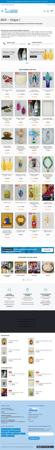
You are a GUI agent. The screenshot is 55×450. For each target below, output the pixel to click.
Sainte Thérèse (16, 433)
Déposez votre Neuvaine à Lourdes (47, 203)
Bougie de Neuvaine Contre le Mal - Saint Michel (34, 203)
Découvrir (47, 250)
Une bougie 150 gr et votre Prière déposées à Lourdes (34, 119)
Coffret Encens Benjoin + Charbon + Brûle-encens (7, 119)
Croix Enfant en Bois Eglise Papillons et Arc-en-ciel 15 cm (34, 147)
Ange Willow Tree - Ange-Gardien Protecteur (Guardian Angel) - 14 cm (20, 148)
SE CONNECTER (50, 4)
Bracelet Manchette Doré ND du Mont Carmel (44, 350)
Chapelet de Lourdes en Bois (7, 91)
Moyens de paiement (33, 417)
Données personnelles (33, 416)
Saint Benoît (4, 435)
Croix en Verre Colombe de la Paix (47, 91)
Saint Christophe (11, 435)
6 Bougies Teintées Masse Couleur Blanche (47, 119)
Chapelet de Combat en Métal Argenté (34, 175)
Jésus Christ (4, 433)
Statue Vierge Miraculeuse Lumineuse (34, 91)
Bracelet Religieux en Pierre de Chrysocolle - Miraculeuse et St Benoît (48, 176)
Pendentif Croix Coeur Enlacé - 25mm (48, 231)
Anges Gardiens (5, 431)
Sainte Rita (9, 433)
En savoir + (6, 56)
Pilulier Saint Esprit (40, 359)
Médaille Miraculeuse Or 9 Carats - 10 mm (7, 175)
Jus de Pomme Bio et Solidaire (34, 231)
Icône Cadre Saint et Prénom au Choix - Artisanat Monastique (7, 231)
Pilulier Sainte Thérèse (13, 340)
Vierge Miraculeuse (16, 429)
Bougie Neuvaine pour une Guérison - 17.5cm (21, 175)
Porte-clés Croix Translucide (14, 349)
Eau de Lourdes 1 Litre (21, 202)
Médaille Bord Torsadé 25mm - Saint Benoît (44, 340)
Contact (30, 412)
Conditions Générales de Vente (35, 414)
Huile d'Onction (7, 202)
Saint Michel (22, 433)
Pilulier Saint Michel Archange (15, 359)
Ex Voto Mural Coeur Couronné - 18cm (20, 231)
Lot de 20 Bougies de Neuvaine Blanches (20, 91)
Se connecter (31, 421)
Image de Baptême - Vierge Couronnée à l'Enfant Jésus (47, 147)
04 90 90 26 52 (7, 408)
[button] (44, 11)
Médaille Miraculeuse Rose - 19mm (20, 119)
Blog (29, 419)
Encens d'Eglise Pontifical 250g (7, 147)
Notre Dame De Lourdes (6, 429)
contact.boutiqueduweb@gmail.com (9, 413)
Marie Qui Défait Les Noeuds (14, 431)
